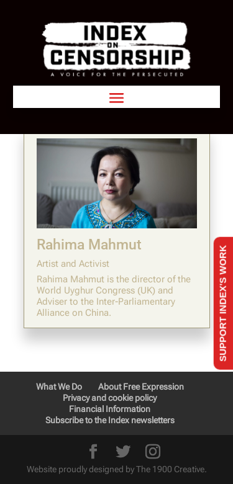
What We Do (59, 387)
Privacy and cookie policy (110, 398)
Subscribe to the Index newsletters (110, 420)
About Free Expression (141, 387)
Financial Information (109, 409)
